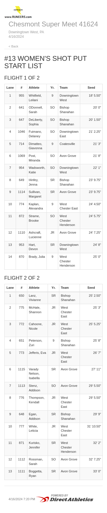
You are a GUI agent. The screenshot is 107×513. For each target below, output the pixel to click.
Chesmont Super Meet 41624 (53, 24)
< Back (13, 46)
